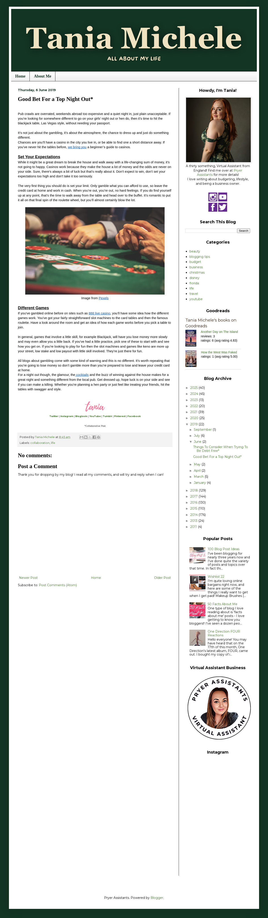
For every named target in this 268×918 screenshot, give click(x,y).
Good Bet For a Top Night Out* (217, 457)
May (197, 464)
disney (194, 278)
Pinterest (120, 416)
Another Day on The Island (219, 332)
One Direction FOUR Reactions (224, 633)
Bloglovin (81, 416)
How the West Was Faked (219, 352)
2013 (194, 521)
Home (20, 76)
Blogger (157, 898)
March (199, 477)
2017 (194, 496)
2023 (194, 400)
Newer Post (28, 578)
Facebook (134, 416)
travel (193, 294)
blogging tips (199, 257)
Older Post (162, 578)
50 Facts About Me (222, 604)
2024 (194, 394)
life (53, 443)
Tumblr (107, 416)
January (200, 483)
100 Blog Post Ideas (223, 549)
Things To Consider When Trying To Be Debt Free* (220, 449)
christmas (197, 272)
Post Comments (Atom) (58, 585)
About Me (42, 76)
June (198, 442)
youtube (196, 299)
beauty (194, 251)
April (197, 471)
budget (195, 262)
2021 (194, 412)
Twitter (53, 416)
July (197, 436)
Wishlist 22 (216, 577)
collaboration (40, 443)
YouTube (95, 416)
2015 (194, 508)
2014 (194, 515)
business (196, 267)
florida (194, 283)
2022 (194, 406)
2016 (194, 502)
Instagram (66, 416)
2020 (194, 418)
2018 (194, 490)
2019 (194, 424)
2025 (194, 388)
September (203, 430)
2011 (194, 527)
